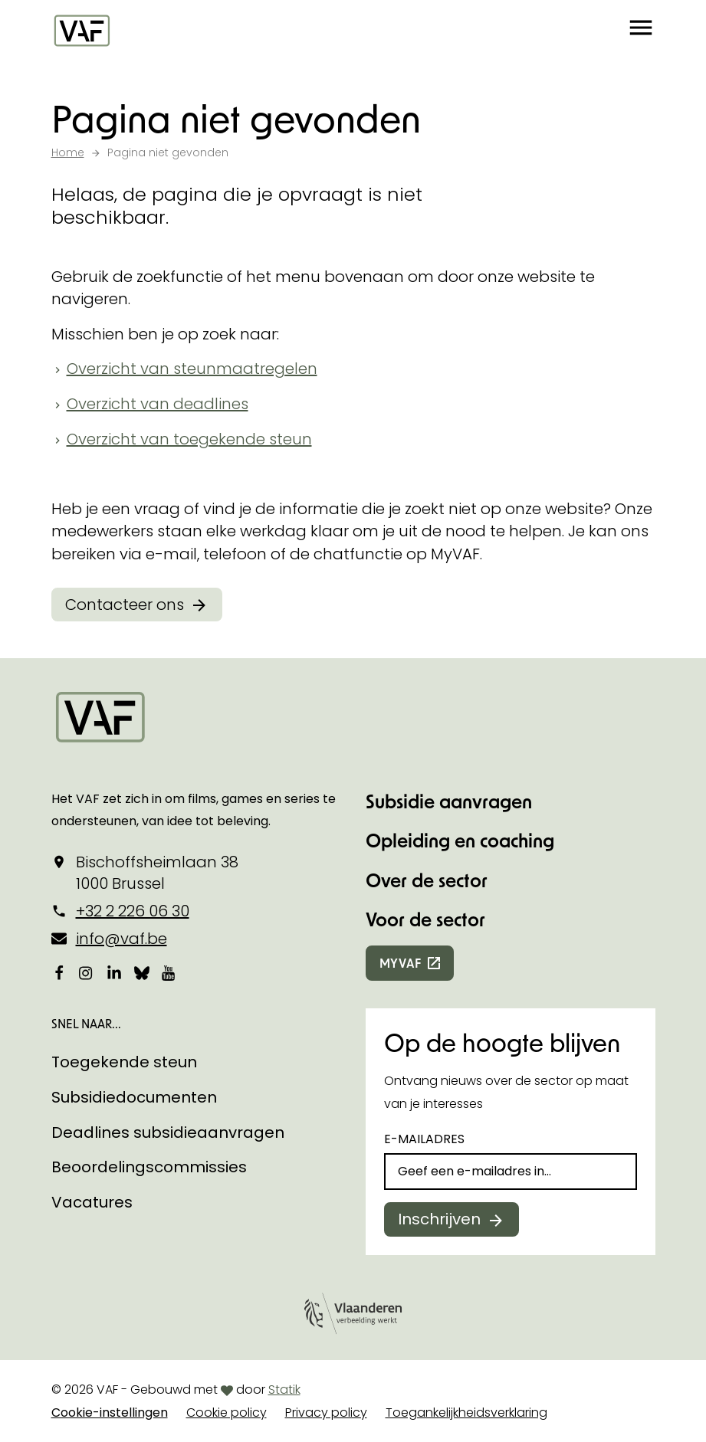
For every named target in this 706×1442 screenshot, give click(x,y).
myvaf (400, 962)
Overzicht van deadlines (157, 404)
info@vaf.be (121, 938)
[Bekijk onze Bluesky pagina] (141, 973)
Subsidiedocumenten (134, 1097)
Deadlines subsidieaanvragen (167, 1132)
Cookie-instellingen (109, 1412)
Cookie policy (226, 1412)
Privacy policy (326, 1412)
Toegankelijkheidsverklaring (466, 1412)
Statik (284, 1389)
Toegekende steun (124, 1062)
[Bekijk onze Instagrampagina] (86, 973)
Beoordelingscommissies (149, 1167)
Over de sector (427, 880)
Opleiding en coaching (460, 840)
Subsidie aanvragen (449, 801)
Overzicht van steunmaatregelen (192, 368)
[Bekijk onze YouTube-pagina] (169, 973)
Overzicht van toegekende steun (189, 439)
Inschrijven (439, 1219)
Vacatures (92, 1202)
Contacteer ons (124, 604)
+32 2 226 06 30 (132, 911)
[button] (640, 30)
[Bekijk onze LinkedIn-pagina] (114, 973)
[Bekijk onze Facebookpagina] (59, 973)
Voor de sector (425, 919)
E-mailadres (424, 1139)
